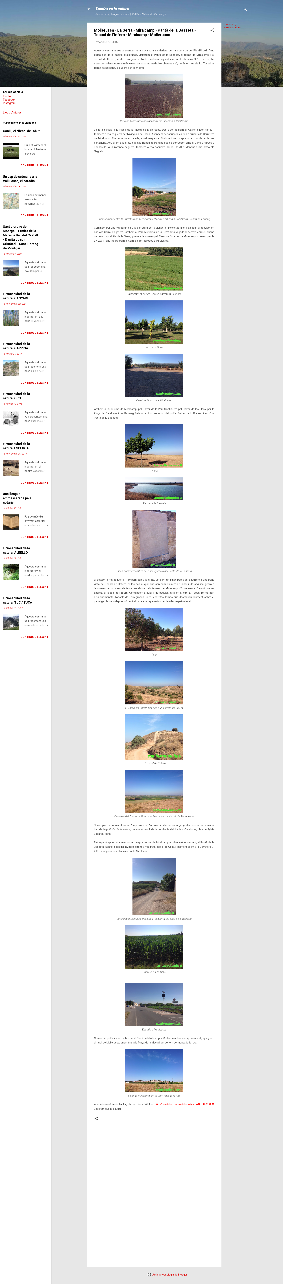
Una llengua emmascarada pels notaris (17, 498)
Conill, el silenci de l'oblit (21, 131)
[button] (212, 31)
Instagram (9, 103)
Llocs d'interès (12, 112)
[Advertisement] (235, 86)
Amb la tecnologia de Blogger (167, 1274)
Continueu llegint (34, 165)
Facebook (9, 99)
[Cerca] (245, 9)
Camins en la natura (112, 8)
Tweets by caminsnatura (232, 26)
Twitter (7, 96)
